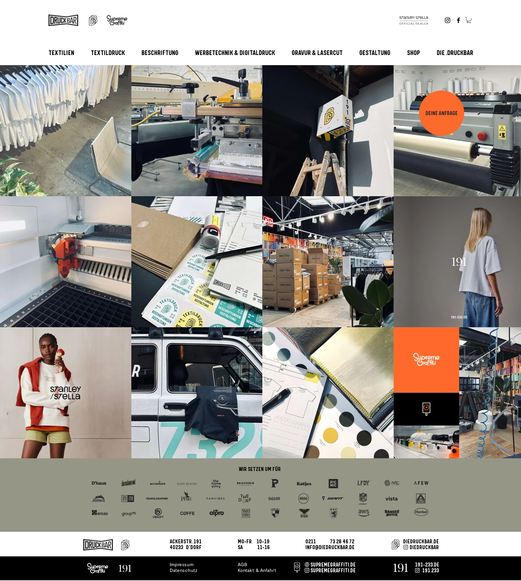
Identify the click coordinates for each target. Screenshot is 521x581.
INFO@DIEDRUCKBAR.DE (330, 548)
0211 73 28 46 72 (329, 542)
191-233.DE (427, 565)
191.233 (430, 571)
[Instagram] (447, 20)
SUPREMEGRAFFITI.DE (333, 565)
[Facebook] (458, 20)
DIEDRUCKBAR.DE (421, 542)
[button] (469, 20)
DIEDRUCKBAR (424, 548)
